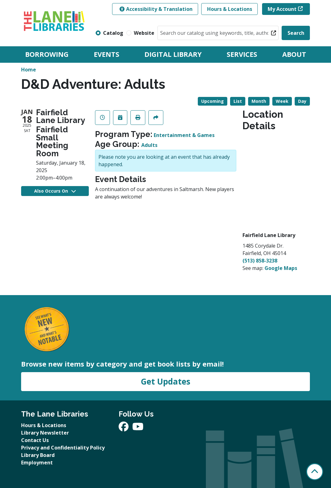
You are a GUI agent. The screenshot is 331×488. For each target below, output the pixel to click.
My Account (282, 9)
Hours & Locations (229, 9)
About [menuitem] (294, 54)
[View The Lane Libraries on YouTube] (137, 428)
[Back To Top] (314, 471)
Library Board (38, 455)
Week (282, 101)
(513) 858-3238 (260, 260)
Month (259, 101)
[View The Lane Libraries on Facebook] (124, 428)
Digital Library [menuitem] (173, 54)
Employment (37, 462)
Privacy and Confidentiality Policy (63, 447)
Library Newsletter (45, 432)
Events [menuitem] (106, 54)
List (238, 101)
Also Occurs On (55, 191)
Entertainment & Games (184, 135)
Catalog (113, 33)
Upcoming (212, 101)
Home (28, 69)
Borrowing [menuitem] (47, 54)
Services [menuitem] (242, 54)
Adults (149, 145)
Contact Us (35, 440)
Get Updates (165, 381)
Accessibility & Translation (156, 9)
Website (144, 33)
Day (302, 101)
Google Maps (281, 268)
